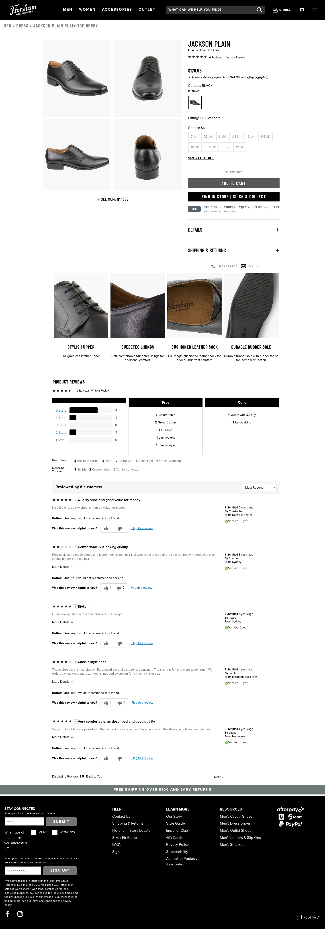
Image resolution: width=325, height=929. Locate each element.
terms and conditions (44, 900)
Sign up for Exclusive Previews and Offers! (29, 813)
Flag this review (142, 528)
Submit (61, 821)
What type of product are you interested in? (15, 840)
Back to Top (94, 776)
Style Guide (175, 823)
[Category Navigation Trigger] (315, 9)
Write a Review (236, 57)
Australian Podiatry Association (181, 861)
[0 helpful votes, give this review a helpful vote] (107, 528)
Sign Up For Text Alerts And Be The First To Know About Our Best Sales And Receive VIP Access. (40, 860)
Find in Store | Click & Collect (234, 196)
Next (218, 777)
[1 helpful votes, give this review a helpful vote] (106, 587)
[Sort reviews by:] (259, 487)
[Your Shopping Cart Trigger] (301, 10)
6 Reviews (215, 57)
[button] (67, 9)
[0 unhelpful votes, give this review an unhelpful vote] (121, 528)
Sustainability (177, 852)
